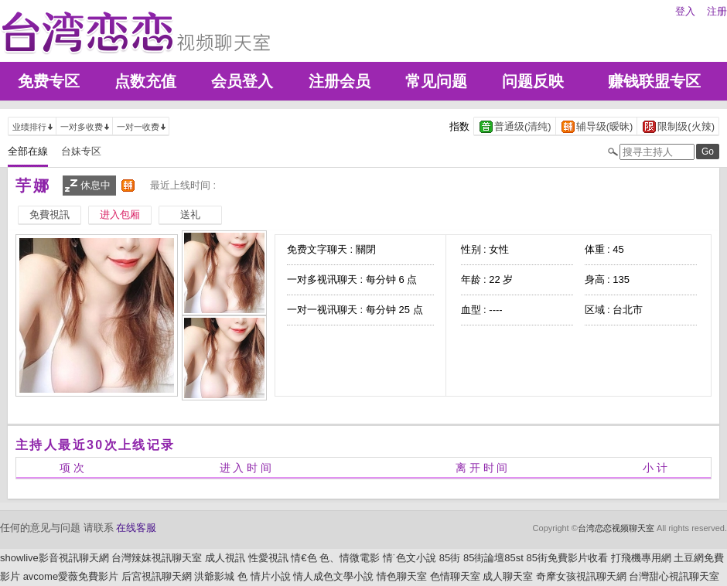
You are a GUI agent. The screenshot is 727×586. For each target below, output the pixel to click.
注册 (717, 11)
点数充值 (145, 81)
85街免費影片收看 (567, 558)
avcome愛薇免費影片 (71, 576)
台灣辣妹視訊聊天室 (156, 558)
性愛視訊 (268, 558)
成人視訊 (225, 558)
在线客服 (136, 527)
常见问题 (436, 81)
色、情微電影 (349, 558)
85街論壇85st (493, 558)
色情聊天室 (455, 576)
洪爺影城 (214, 576)
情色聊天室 (402, 576)
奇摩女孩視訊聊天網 (581, 576)
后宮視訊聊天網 (156, 576)
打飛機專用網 (641, 558)
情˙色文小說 (409, 558)
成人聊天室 (508, 576)
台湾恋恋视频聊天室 (616, 528)
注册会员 (339, 81)
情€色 (303, 558)
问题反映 (533, 81)
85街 (449, 558)
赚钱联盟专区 (654, 81)
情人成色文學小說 (333, 576)
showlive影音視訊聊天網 (54, 558)
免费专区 (49, 81)
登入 (685, 11)
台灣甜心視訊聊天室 (674, 576)
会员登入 (242, 81)
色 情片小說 (264, 576)
